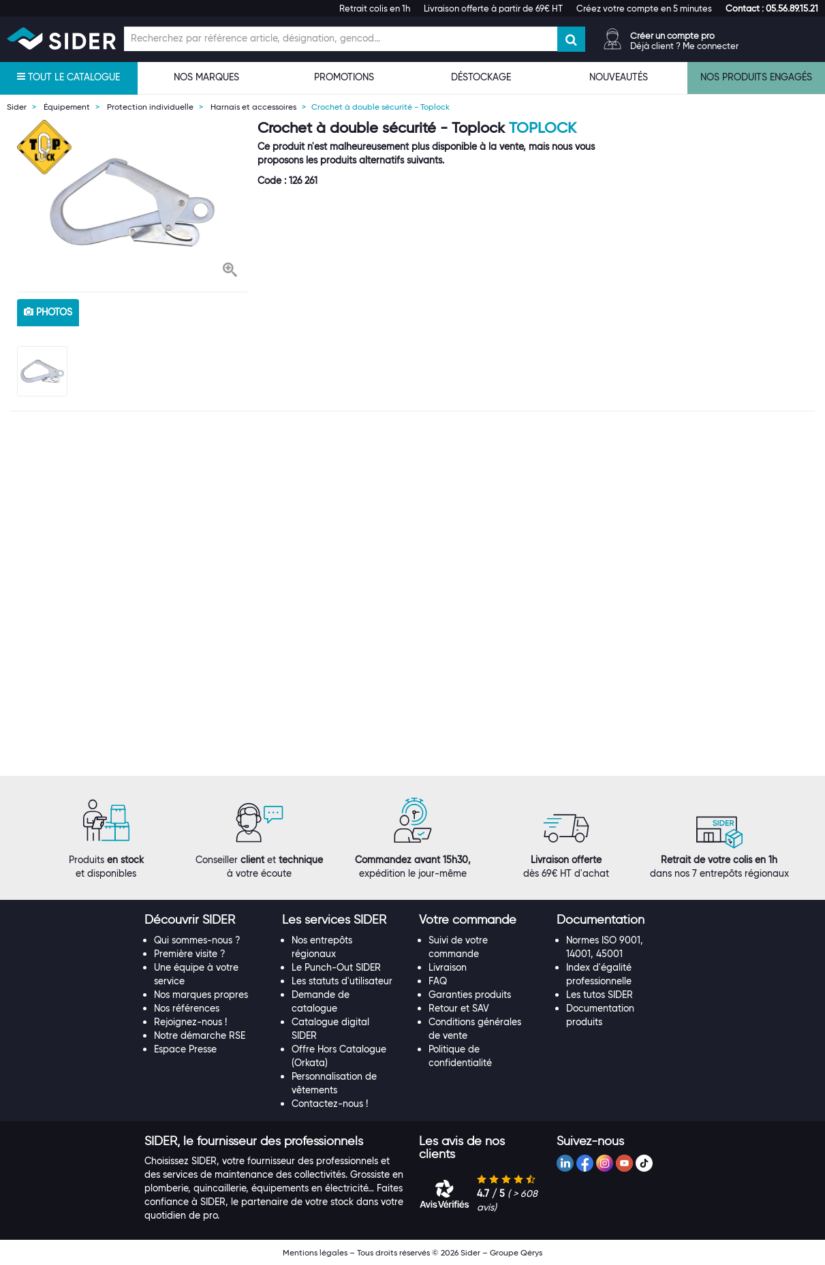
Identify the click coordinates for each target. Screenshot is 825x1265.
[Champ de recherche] (340, 39)
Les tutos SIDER (599, 994)
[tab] (206, 920)
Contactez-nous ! (330, 1103)
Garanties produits (470, 994)
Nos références (186, 1008)
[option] (132, 202)
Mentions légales (315, 1252)
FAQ (438, 981)
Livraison (448, 967)
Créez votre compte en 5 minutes (644, 8)
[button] (772, 8)
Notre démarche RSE (199, 1035)
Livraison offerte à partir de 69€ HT (493, 8)
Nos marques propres (201, 994)
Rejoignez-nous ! (190, 1022)
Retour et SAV (459, 1008)
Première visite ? (189, 954)
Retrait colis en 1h (374, 8)
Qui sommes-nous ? (197, 940)
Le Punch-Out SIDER (336, 967)
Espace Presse (185, 1049)
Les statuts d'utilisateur (342, 981)
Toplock (542, 128)
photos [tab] (48, 312)
